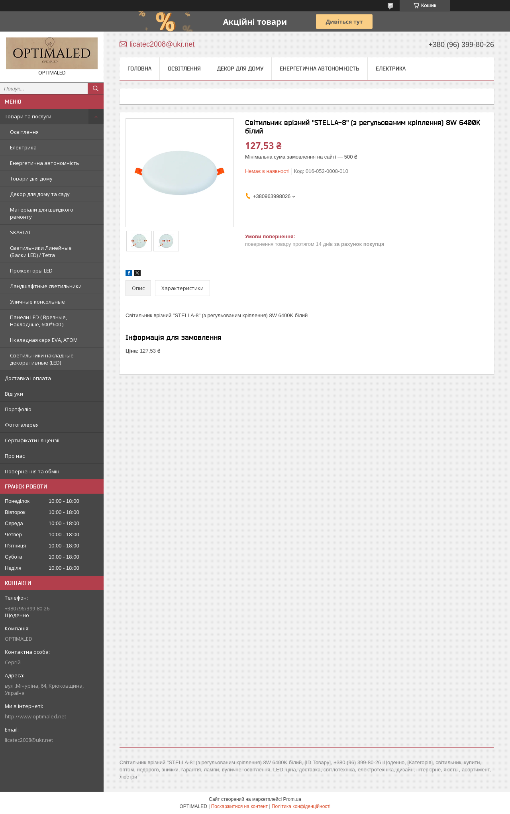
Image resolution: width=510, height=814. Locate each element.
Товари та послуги (28, 116)
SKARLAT (20, 232)
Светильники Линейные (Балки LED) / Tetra (41, 251)
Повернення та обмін (32, 471)
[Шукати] (96, 88)
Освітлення (24, 131)
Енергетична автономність (44, 163)
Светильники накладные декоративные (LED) (42, 359)
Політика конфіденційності (301, 806)
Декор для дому (240, 68)
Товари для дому (31, 178)
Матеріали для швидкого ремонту (41, 213)
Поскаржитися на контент (239, 806)
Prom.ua (292, 799)
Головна (139, 68)
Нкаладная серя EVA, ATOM (44, 339)
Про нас (15, 455)
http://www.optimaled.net (35, 716)
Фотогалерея (22, 424)
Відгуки (14, 393)
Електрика (23, 147)
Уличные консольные (37, 301)
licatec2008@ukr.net (29, 739)
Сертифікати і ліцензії (32, 440)
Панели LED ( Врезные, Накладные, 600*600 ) (38, 321)
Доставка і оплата (28, 378)
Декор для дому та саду (40, 194)
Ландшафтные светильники (46, 286)
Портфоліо (18, 409)
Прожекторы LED (31, 270)
